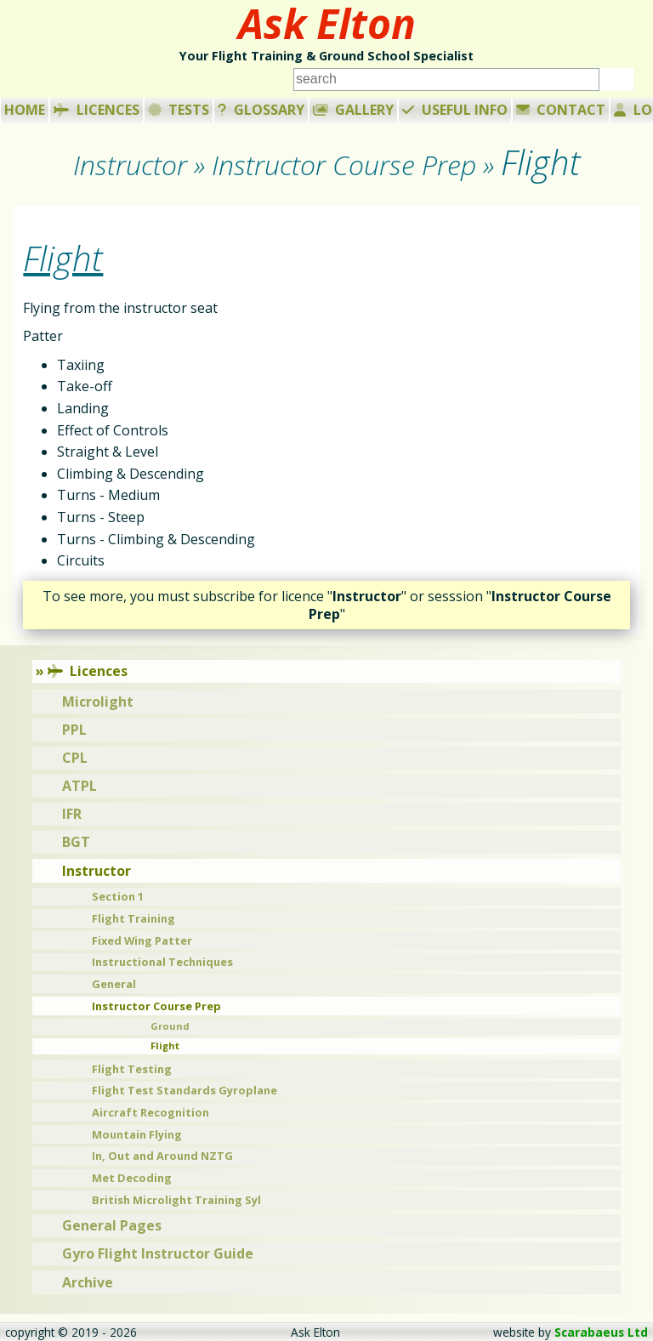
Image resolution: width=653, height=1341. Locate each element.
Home (24, 109)
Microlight (97, 701)
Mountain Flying (137, 1134)
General (114, 984)
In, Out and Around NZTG (162, 1155)
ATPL (79, 785)
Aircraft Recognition (150, 1112)
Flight (164, 1045)
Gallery (354, 109)
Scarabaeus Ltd (601, 1332)
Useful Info (455, 109)
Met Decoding (132, 1177)
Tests (179, 109)
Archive (87, 1282)
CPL (75, 757)
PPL (74, 729)
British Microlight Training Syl (176, 1199)
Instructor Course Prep (156, 1006)
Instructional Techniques (162, 961)
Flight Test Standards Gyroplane (184, 1090)
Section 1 (118, 896)
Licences (96, 109)
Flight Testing (132, 1069)
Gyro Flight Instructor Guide (157, 1253)
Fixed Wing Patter (142, 940)
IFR (72, 813)
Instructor (96, 870)
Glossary (261, 109)
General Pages (112, 1225)
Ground (170, 1026)
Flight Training (133, 918)
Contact (561, 109)
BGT (76, 841)
